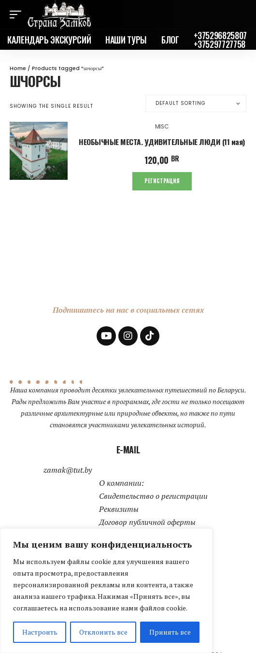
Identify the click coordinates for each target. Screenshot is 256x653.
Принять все (170, 632)
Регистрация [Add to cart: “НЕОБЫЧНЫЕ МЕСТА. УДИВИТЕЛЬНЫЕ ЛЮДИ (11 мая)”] (162, 181)
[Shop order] (195, 103)
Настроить (39, 632)
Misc (162, 126)
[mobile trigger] (18, 14)
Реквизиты (119, 509)
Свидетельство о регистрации (153, 496)
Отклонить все (103, 632)
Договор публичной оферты (147, 522)
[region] (106, 590)
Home (18, 68)
